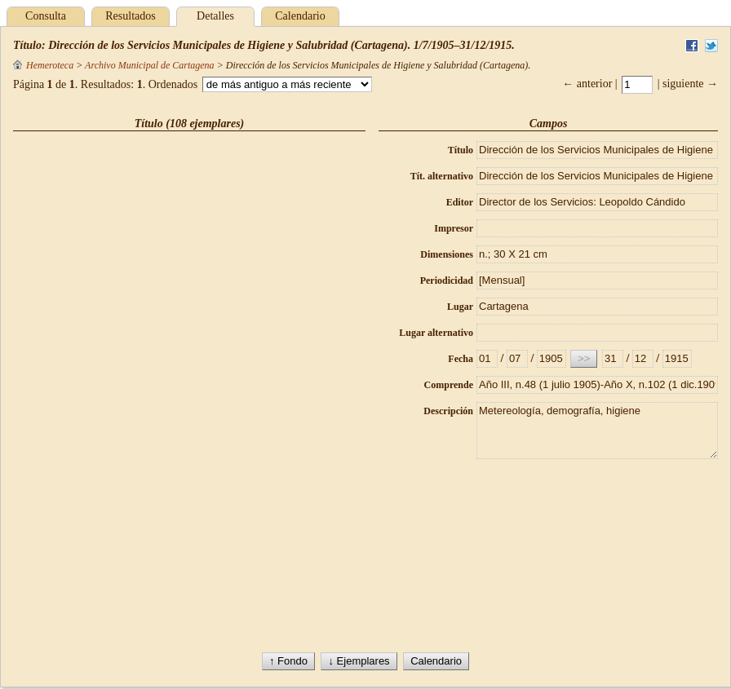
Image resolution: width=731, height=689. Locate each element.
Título (460, 150)
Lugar (460, 306)
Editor (459, 202)
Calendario (300, 16)
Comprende (448, 385)
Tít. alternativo (441, 176)
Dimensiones (446, 254)
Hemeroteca (43, 65)
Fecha (460, 358)
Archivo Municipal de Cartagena (150, 65)
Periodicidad (446, 280)
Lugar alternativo (436, 332)
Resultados (130, 16)
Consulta (45, 16)
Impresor (453, 228)
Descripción (448, 411)
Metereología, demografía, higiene (597, 430)
